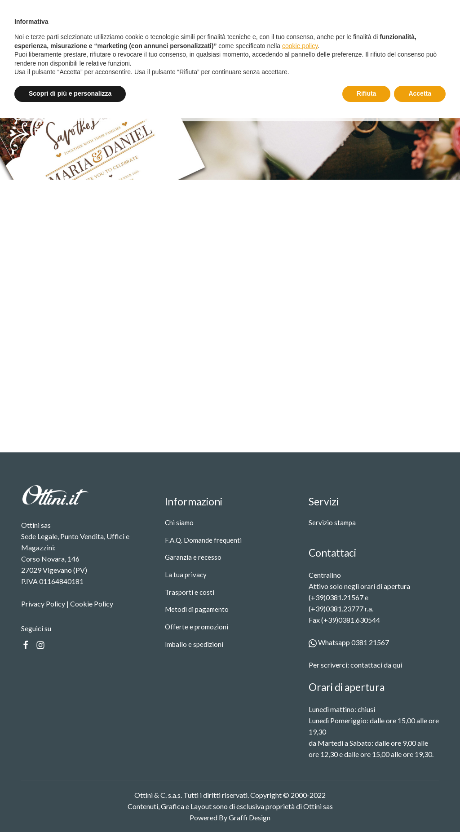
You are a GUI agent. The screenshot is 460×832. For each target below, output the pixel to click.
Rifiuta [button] (366, 807)
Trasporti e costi (189, 592)
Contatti (238, 45)
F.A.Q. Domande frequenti (203, 540)
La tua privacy (186, 575)
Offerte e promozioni (196, 627)
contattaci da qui (376, 664)
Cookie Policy (91, 603)
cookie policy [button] (300, 759)
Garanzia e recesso (193, 557)
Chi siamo (179, 522)
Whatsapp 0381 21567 (349, 642)
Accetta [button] (419, 807)
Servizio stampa (196, 45)
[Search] (365, 46)
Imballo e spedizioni (194, 644)
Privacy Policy (43, 603)
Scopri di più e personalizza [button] (70, 807)
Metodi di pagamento (197, 609)
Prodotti (150, 46)
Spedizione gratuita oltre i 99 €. (248, 10)
